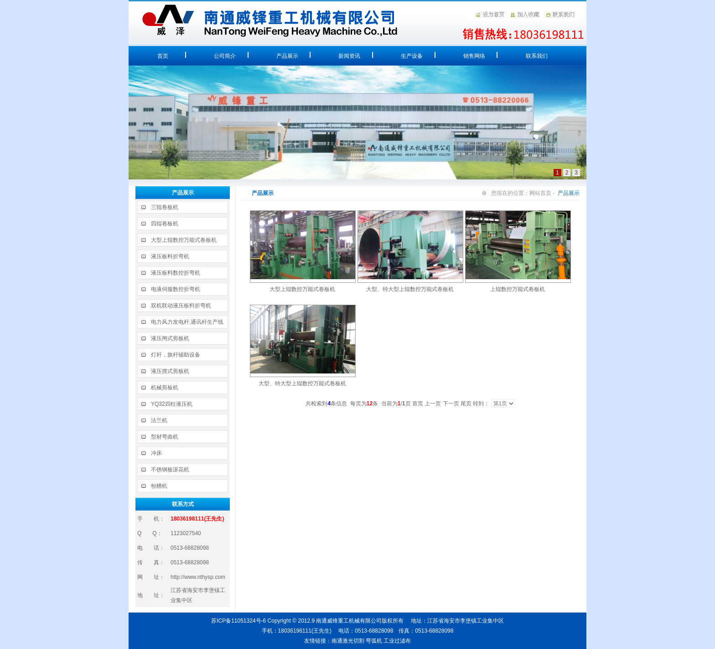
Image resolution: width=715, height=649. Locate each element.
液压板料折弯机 (170, 256)
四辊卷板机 (164, 223)
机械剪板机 (164, 387)
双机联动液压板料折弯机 (181, 305)
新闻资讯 (349, 56)
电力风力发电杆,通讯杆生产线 (187, 322)
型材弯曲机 (164, 437)
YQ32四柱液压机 (171, 404)
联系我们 (537, 56)
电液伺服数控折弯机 (175, 289)
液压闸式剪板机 (170, 338)
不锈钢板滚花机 (170, 469)
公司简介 (225, 56)
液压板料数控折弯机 (175, 273)
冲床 (156, 453)
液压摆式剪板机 (170, 371)
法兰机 (159, 420)
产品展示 (287, 56)
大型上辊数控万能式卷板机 (184, 240)
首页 (162, 56)
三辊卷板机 (164, 207)
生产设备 (412, 56)
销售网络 (474, 56)
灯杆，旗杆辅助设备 (175, 355)
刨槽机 (159, 486)
